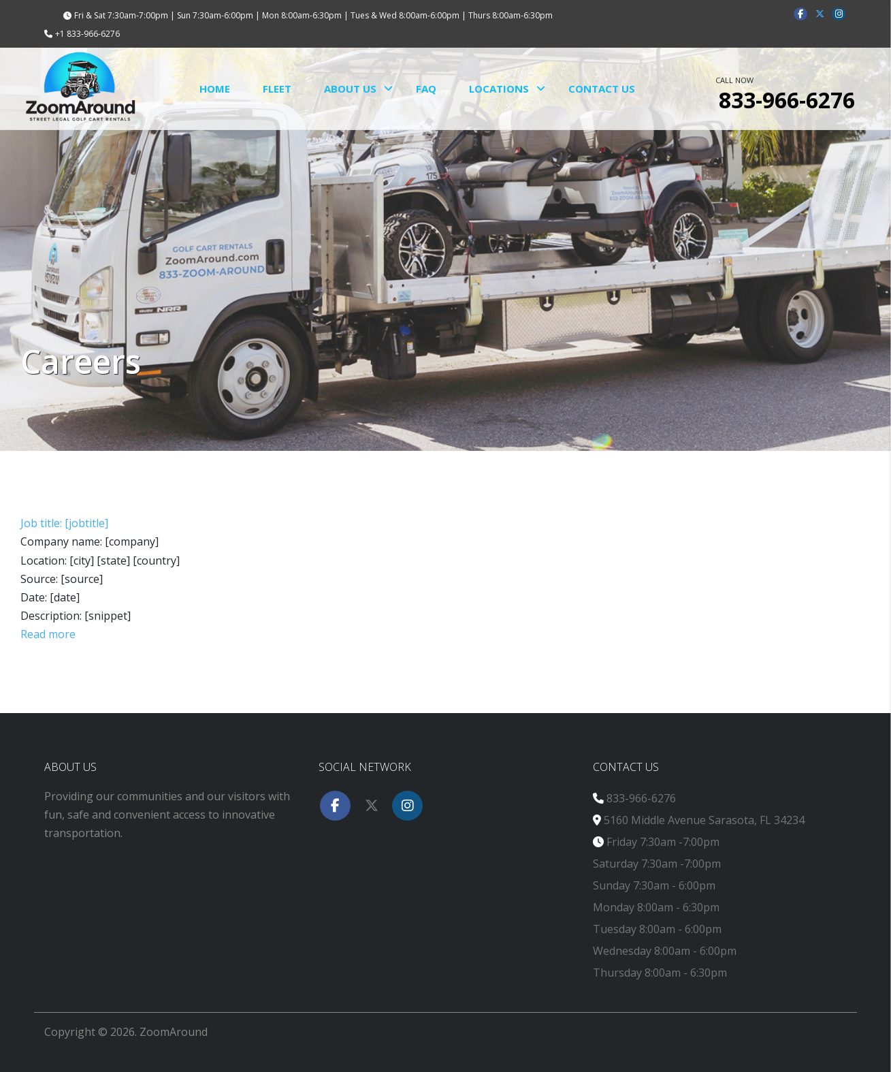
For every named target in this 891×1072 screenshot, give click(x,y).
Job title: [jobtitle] (64, 523)
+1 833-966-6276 (87, 34)
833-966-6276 (641, 798)
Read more (48, 634)
